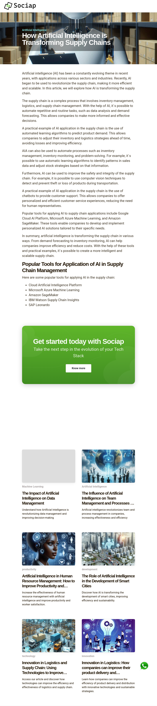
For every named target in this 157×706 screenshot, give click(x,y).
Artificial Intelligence (34, 30)
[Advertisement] (78, 423)
